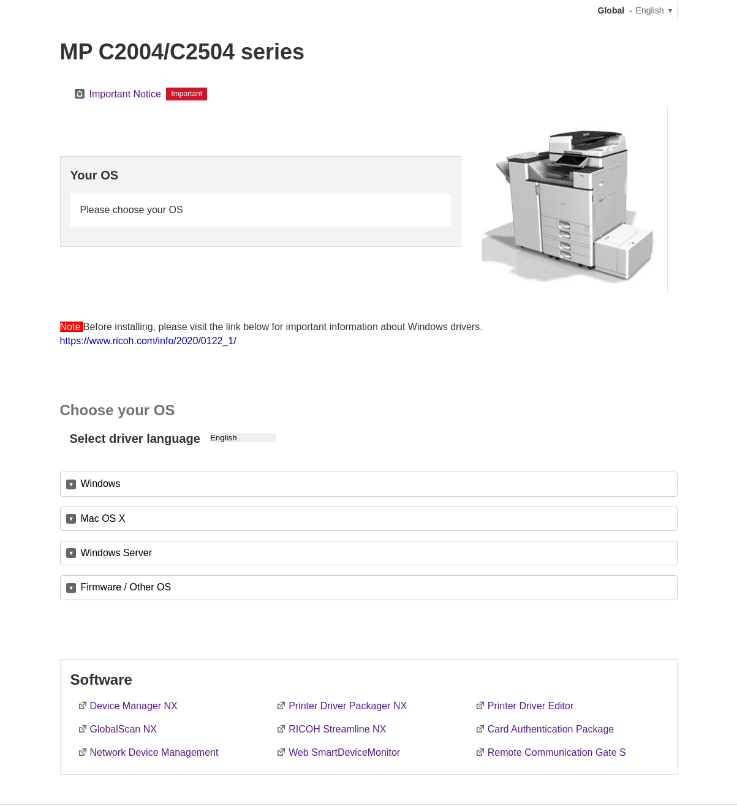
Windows (101, 483)
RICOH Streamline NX (337, 729)
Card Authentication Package (551, 729)
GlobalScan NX (123, 729)
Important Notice (125, 94)
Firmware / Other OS (126, 587)
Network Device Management (154, 752)
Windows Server (116, 553)
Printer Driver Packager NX (348, 706)
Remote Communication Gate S (557, 752)
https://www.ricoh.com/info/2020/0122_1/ (148, 341)
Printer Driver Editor (530, 706)
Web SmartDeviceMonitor (344, 752)
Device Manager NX (134, 706)
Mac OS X (103, 518)
